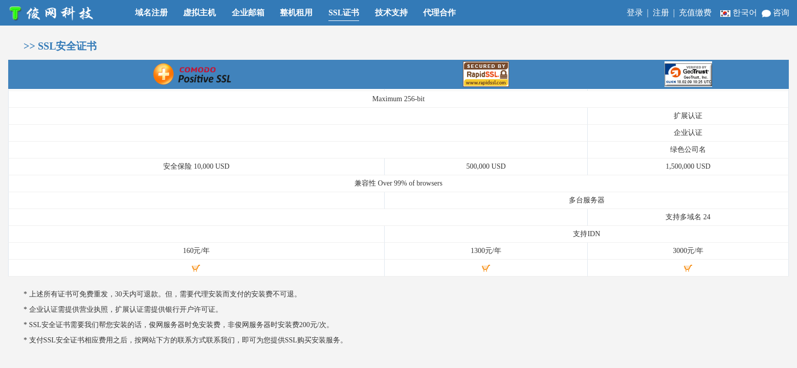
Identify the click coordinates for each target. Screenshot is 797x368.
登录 (635, 12)
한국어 (739, 12)
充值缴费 (695, 12)
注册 (661, 12)
